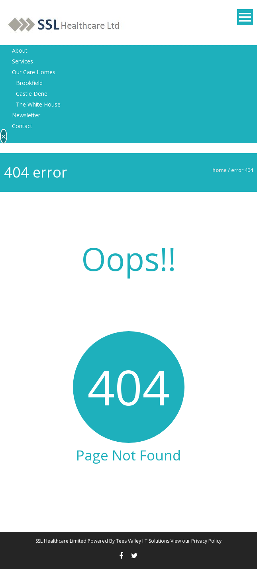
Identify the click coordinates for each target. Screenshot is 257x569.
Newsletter (26, 115)
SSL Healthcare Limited (60, 540)
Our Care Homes (33, 72)
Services (22, 61)
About (19, 50)
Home (219, 170)
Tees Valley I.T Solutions (142, 540)
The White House (38, 104)
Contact (22, 126)
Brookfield (29, 83)
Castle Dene (31, 93)
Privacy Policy (206, 540)
